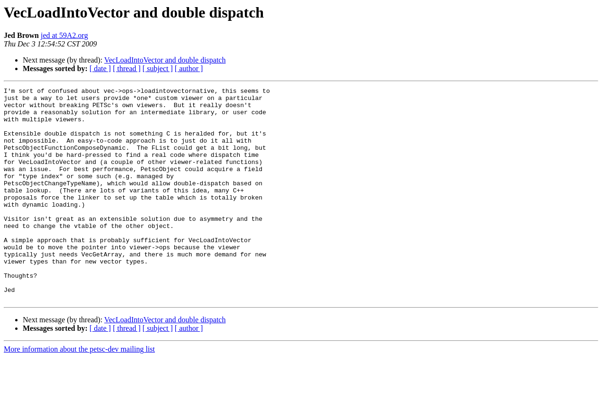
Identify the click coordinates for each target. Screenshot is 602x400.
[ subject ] (158, 68)
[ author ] (189, 68)
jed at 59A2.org (64, 35)
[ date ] (100, 68)
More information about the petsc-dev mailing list (79, 392)
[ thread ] (127, 68)
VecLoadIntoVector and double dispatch (164, 60)
